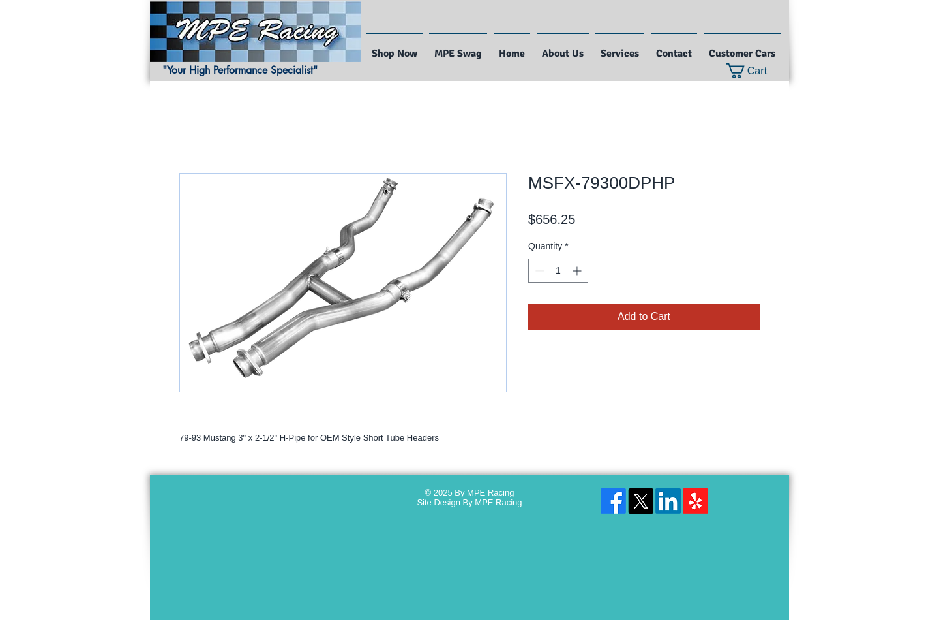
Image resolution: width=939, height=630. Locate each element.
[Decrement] (538, 270)
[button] (755, 70)
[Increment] (578, 270)
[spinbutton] (558, 270)
